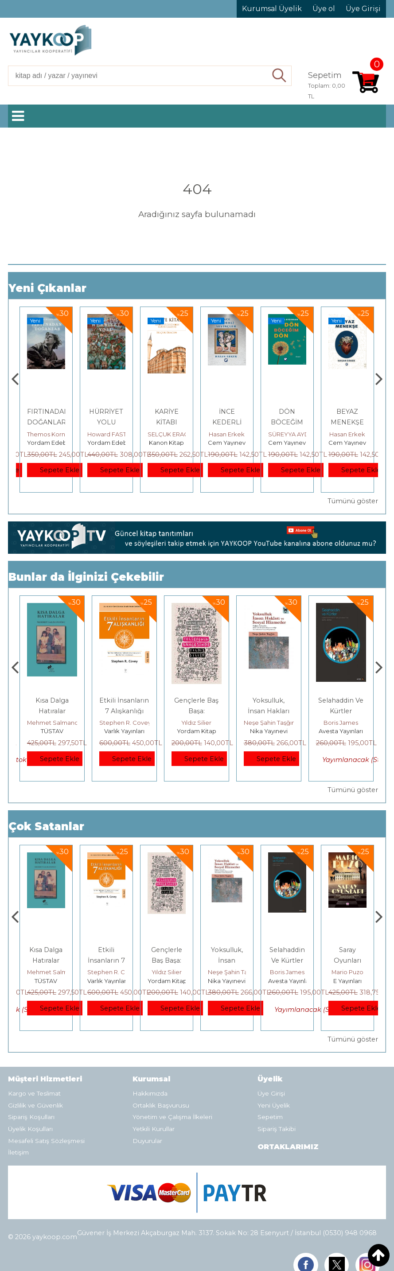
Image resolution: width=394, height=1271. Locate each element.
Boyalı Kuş (52, 700)
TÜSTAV (124, 731)
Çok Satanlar (46, 826)
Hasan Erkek (287, 434)
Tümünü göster (353, 501)
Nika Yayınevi (341, 731)
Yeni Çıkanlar (47, 288)
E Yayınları (52, 731)
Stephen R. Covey (197, 722)
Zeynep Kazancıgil (53, 434)
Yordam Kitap (269, 731)
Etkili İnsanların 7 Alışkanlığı (166, 960)
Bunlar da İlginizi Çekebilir (86, 577)
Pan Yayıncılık (46, 442)
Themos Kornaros (112, 434)
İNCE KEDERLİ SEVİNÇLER (287, 422)
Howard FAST (167, 434)
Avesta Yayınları (350, 980)
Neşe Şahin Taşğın (341, 722)
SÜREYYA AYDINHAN (358, 434)
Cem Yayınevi (287, 442)
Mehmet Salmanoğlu (129, 722)
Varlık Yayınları (196, 731)
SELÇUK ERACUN (232, 434)
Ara (279, 76)
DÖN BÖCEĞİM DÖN (347, 422)
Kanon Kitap (226, 442)
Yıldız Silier (269, 722)
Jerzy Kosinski (52, 722)
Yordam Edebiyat (112, 442)
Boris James (347, 972)
